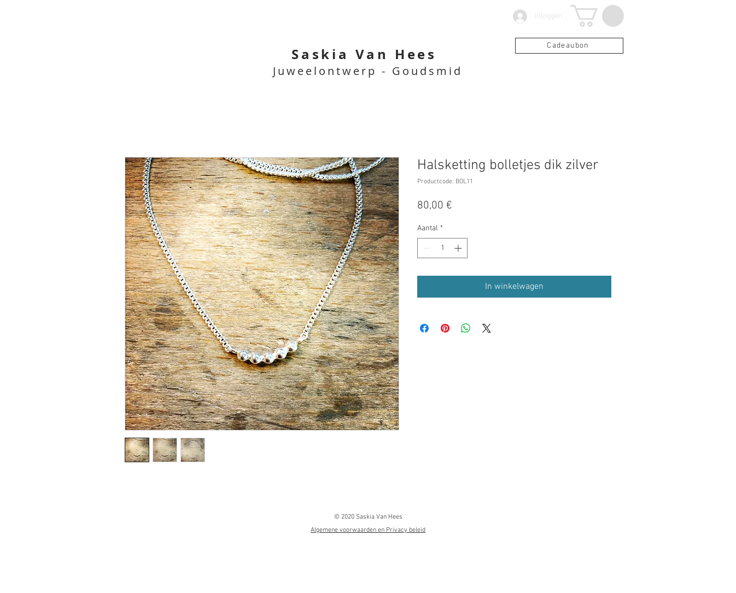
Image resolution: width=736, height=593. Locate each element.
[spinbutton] (442, 248)
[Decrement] (426, 248)
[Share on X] (486, 328)
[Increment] (459, 248)
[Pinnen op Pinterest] (445, 328)
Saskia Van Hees (364, 54)
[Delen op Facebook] (424, 328)
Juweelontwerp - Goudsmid (368, 70)
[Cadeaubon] (569, 46)
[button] (597, 16)
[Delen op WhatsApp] (465, 328)
